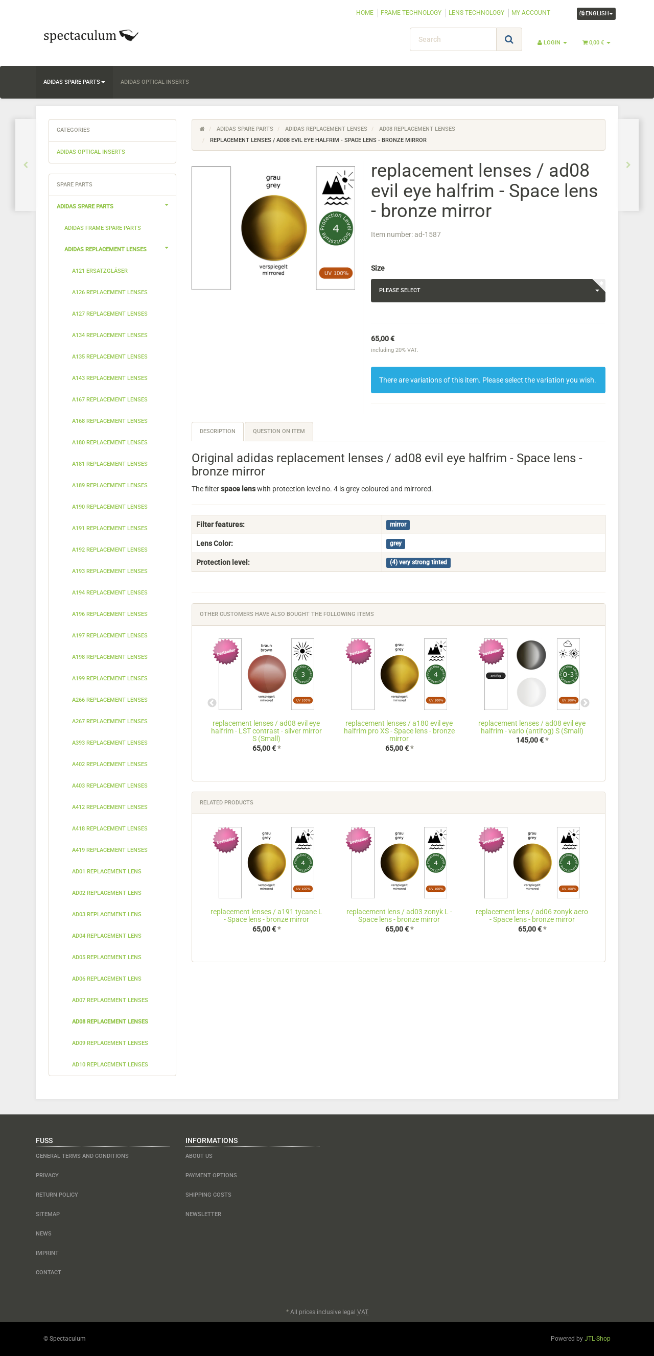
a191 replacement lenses (110, 528)
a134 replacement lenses (110, 335)
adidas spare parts (74, 82)
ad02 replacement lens (107, 893)
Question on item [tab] (279, 431)
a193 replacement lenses (110, 571)
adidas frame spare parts (102, 228)
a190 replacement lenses (110, 507)
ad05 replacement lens (107, 957)
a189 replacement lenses (110, 485)
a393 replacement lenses (110, 743)
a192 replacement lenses (110, 549)
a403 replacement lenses (110, 785)
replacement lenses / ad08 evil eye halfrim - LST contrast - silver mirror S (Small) (266, 731)
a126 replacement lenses (110, 292)
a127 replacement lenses (110, 314)
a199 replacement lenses (110, 678)
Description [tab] (218, 431)
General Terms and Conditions (82, 1156)
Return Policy (57, 1195)
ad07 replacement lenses (110, 1000)
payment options (211, 1175)
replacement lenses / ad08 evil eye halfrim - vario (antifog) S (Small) (532, 727)
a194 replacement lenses (110, 592)
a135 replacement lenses (110, 356)
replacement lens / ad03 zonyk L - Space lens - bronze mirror (399, 915)
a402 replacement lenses (110, 764)
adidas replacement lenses (120, 248)
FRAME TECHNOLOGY (411, 12)
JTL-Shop (598, 1338)
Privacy (47, 1175)
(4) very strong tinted (418, 562)
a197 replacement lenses (110, 635)
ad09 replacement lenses (110, 1043)
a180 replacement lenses (110, 442)
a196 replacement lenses (110, 614)
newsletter (203, 1214)
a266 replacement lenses (110, 700)
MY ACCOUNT (530, 12)
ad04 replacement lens (107, 936)
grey (396, 544)
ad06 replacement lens (107, 979)
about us (199, 1156)
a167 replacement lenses (110, 399)
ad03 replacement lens (107, 914)
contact (48, 1272)
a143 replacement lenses (110, 378)
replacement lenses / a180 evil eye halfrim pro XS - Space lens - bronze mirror (399, 731)
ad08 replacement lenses (110, 1021)
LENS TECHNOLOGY (476, 12)
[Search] (453, 39)
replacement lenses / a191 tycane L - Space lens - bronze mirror (266, 915)
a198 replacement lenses (110, 657)
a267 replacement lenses (110, 721)
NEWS (44, 1233)
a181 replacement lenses (110, 464)
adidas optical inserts (155, 82)
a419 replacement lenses (110, 850)
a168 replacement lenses (110, 421)
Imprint (47, 1253)
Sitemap (48, 1214)
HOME (364, 12)
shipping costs (208, 1195)
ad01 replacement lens (107, 871)
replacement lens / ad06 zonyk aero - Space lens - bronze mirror (532, 915)
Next (585, 703)
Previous (212, 703)
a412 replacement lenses (110, 807)
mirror (398, 525)
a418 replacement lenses (110, 828)
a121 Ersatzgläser (100, 271)
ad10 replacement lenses (110, 1064)
